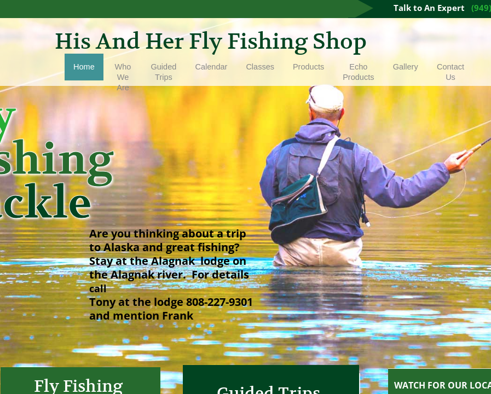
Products (308, 66)
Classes (260, 66)
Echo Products (358, 72)
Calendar (211, 66)
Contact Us (450, 72)
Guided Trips (164, 72)
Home (84, 66)
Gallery (405, 66)
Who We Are (123, 77)
